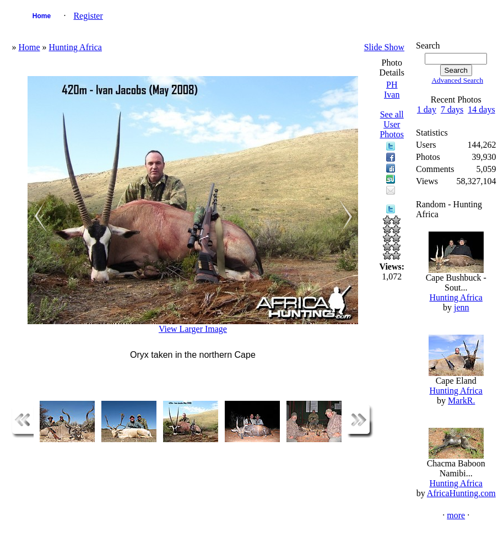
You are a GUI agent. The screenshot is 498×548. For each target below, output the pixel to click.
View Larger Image (193, 329)
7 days (452, 109)
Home (42, 16)
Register (87, 15)
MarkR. (461, 400)
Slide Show (384, 47)
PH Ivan (391, 89)
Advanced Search (457, 80)
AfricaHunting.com (461, 493)
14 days (481, 109)
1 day (426, 109)
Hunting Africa (75, 47)
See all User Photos (392, 124)
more (456, 515)
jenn (461, 307)
